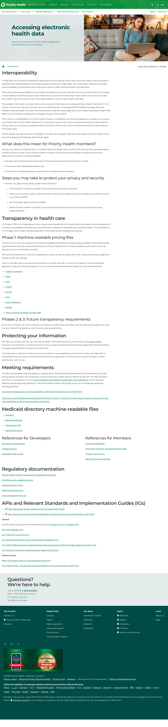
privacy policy (95, 342)
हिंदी (131, 688)
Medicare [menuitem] (53, 5)
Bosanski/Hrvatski (45, 688)
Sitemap (71, 679)
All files (9, 307)
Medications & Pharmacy (68, 12)
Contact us (162, 12)
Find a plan (27, 12)
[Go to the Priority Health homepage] (13, 5)
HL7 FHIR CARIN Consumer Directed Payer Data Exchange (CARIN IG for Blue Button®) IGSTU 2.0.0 (49, 545)
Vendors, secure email (129, 632)
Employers (89, 628)
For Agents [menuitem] (92, 5)
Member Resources (45, 12)
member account (21, 700)
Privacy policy (10, 679)
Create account (9, 449)
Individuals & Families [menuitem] (36, 5)
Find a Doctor (87, 12)
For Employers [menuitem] (78, 5)
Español (34, 692)
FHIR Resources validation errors (17, 480)
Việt (52, 692)
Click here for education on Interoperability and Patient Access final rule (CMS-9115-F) (42, 392)
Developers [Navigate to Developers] (13, 66)
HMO (8, 277)
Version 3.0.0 (73, 524)
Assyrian (23, 688)
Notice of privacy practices (97, 459)
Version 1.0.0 (56, 524)
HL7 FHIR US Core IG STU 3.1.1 (15, 535)
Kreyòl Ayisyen (121, 688)
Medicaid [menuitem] (64, 5)
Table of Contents (14, 271)
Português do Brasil (65, 688)
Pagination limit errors (12, 490)
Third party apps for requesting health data (106, 449)
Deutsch (107, 688)
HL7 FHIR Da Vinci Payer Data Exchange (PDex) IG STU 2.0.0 (30, 550)
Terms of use (59, 679)
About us (160, 615)
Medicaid (88, 620)
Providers (123, 628)
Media (49, 620)
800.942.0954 (30, 590)
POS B (9, 292)
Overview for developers (13, 444)
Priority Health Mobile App (18, 620)
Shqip (6, 688)
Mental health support (57, 637)
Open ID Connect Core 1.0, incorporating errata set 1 (26, 561)
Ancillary (10, 415)
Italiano (139, 688)
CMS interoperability (95, 444)
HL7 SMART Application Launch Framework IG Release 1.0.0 (30, 540)
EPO (8, 297)
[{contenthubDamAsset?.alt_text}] (5, 644)
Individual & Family (92, 615)
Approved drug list (55, 628)
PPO (8, 282)
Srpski (25, 692)
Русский (16, 692)
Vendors (7, 624)
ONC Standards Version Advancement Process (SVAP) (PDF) (36, 509)
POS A (9, 287)
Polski (6, 692)
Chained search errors (12, 485)
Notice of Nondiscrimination (123, 679)
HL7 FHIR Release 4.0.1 (12, 530)
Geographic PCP (13, 425)
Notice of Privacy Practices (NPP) (34, 679)
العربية (14, 688)
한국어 (156, 688)
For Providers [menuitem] (105, 5)
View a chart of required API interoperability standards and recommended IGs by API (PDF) (51, 514)
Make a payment (54, 624)
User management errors (14, 495)
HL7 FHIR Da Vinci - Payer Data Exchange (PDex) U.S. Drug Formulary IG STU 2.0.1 (40, 566)
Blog (158, 620)
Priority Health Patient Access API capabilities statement (29, 475)
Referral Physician (14, 430)
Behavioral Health (14, 420)
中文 (79, 688)
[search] (152, 4)
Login (161, 5)
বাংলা (32, 688)
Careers (50, 615)
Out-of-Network (13, 302)
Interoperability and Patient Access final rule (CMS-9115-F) (61, 380)
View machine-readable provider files (23, 313)
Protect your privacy (95, 454)
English (87, 688)
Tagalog (44, 692)
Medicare (88, 624)
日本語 (148, 688)
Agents (122, 620)
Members (123, 615)
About (153, 12)
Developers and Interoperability (92, 679)
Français (97, 688)
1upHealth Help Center (13, 454)
